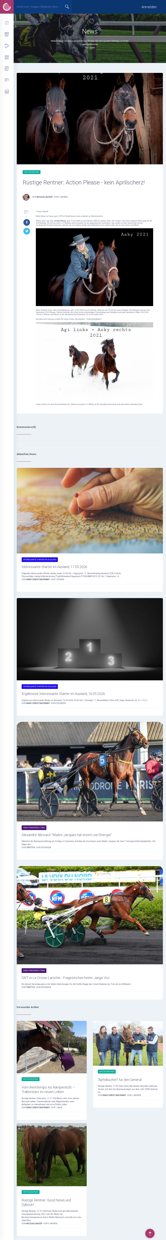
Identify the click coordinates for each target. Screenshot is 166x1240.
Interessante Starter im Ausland (39, 561)
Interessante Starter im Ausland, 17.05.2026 (54, 568)
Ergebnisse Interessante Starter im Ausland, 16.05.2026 (63, 695)
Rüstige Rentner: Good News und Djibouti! (46, 1203)
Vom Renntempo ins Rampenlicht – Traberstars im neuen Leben (48, 1090)
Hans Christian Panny (38, 581)
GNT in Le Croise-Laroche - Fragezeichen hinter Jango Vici (65, 979)
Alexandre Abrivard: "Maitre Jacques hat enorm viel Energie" (67, 836)
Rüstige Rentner (31, 172)
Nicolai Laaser (44, 197)
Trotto (30, 848)
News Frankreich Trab (34, 829)
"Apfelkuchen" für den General (120, 1081)
